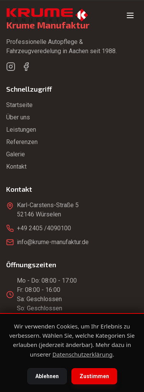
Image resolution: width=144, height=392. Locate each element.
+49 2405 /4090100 (44, 228)
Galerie (15, 154)
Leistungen (21, 129)
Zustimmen (94, 376)
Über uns (18, 117)
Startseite (19, 105)
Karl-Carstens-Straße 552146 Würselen (48, 209)
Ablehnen (47, 376)
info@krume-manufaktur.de (53, 242)
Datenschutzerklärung (82, 354)
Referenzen (22, 142)
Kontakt (16, 166)
